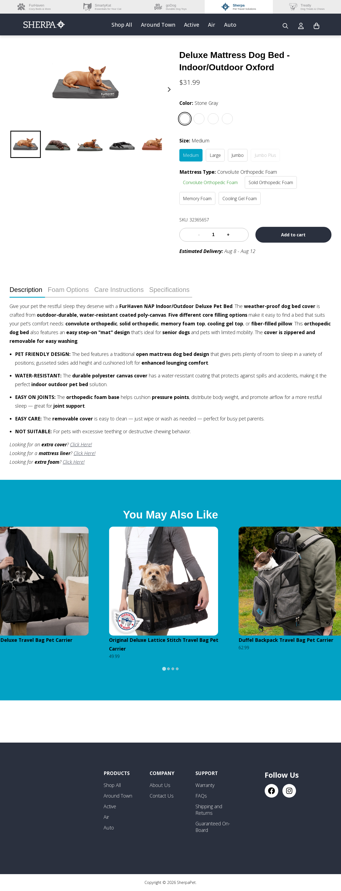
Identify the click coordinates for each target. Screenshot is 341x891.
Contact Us (162, 795)
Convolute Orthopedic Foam (210, 182)
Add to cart (293, 235)
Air (211, 24)
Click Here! (81, 444)
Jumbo (237, 155)
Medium (191, 155)
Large (215, 155)
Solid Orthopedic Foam (271, 182)
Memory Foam (197, 199)
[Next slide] (169, 89)
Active (191, 24)
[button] (25, 144)
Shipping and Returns (208, 809)
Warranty (205, 785)
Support (206, 773)
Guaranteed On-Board (212, 826)
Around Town (158, 24)
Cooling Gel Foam (239, 199)
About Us (160, 785)
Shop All (121, 24)
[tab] (164, 669)
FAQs (201, 795)
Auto (230, 24)
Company (162, 773)
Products (117, 773)
